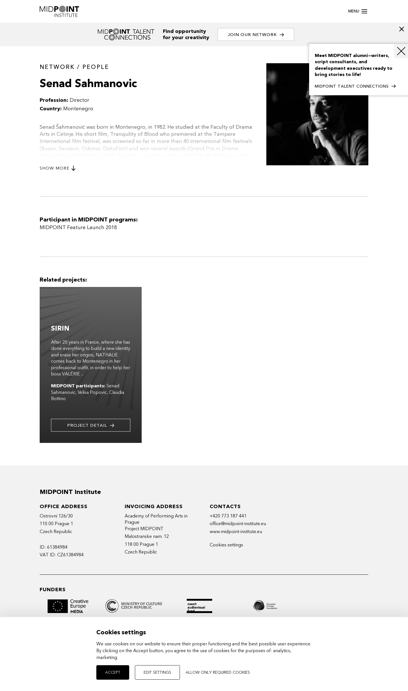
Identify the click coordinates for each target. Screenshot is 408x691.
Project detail (90, 425)
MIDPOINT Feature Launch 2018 (78, 227)
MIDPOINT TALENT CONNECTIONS (355, 86)
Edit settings (157, 672)
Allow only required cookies (218, 672)
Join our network (256, 35)
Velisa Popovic (92, 392)
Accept (112, 672)
